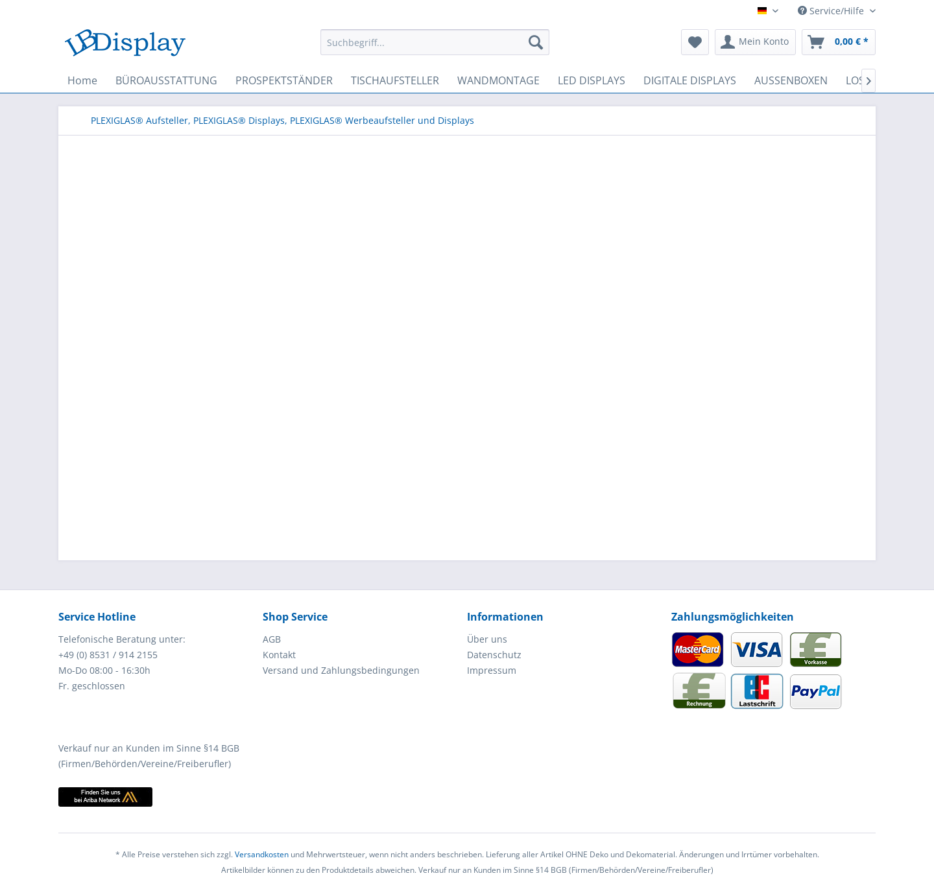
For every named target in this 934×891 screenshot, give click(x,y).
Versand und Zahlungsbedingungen (341, 670)
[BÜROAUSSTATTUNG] (166, 80)
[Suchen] (535, 42)
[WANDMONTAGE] (498, 80)
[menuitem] (434, 42)
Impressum (491, 670)
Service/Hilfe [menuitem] (832, 11)
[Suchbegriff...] (434, 42)
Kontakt (279, 654)
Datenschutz (494, 654)
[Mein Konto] (755, 42)
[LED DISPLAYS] (591, 80)
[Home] (82, 80)
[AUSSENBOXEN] (791, 80)
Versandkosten (262, 854)
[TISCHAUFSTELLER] (395, 80)
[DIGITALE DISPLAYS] (689, 80)
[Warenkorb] (839, 42)
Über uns (487, 639)
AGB (272, 639)
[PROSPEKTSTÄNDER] (284, 80)
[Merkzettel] (695, 42)
